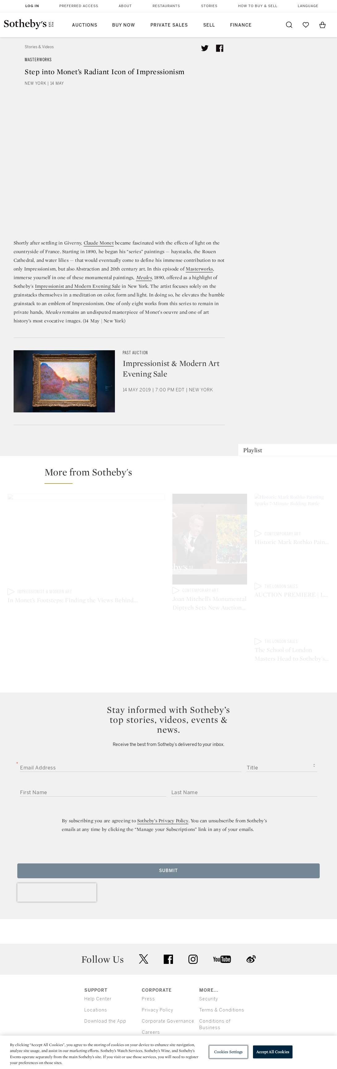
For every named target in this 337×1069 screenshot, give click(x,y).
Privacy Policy (157, 984)
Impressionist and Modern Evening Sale (77, 286)
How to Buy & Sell (257, 6)
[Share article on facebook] (219, 48)
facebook (168, 934)
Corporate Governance (168, 996)
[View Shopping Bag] (322, 25)
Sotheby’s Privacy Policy (162, 795)
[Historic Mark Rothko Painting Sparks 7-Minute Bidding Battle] (292, 512)
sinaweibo (251, 934)
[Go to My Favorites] (306, 25)
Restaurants (166, 6)
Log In (32, 6)
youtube (222, 934)
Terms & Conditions (221, 984)
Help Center (98, 973)
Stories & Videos (39, 47)
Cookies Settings (228, 1051)
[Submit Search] (289, 25)
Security (208, 973)
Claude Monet (99, 243)
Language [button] (308, 6)
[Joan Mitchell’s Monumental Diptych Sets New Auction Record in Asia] (209, 540)
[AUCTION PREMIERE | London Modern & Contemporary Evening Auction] (292, 567)
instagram (193, 934)
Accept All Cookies (272, 1051)
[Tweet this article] (205, 48)
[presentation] (56, 867)
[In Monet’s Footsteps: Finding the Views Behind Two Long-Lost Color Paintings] (86, 541)
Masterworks (38, 59)
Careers (151, 1007)
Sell (209, 25)
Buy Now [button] (123, 25)
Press (148, 973)
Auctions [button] (84, 25)
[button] (172, 475)
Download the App (105, 996)
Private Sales (169, 25)
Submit (168, 845)
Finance (241, 25)
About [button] (125, 6)
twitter (143, 934)
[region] (168, 1052)
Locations (95, 984)
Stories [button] (209, 6)
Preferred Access (78, 6)
